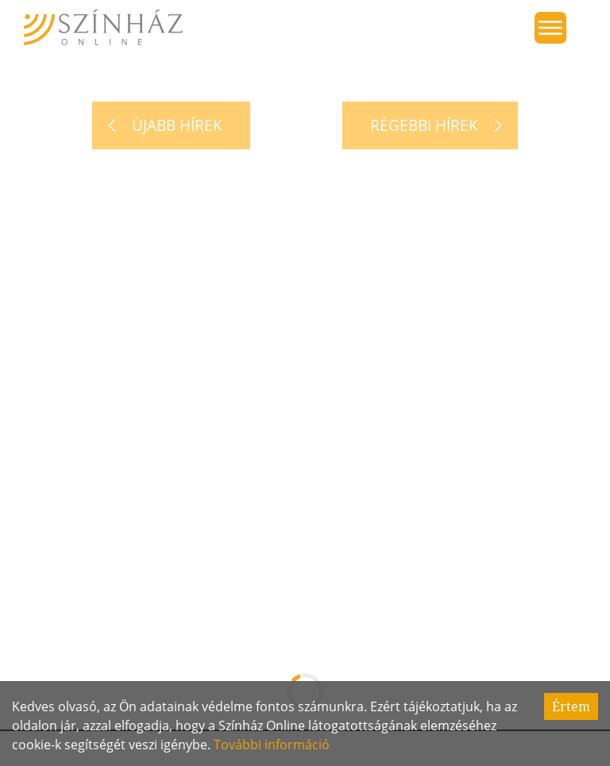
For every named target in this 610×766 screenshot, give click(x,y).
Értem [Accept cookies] (571, 706)
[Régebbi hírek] (430, 125)
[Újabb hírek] (171, 125)
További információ (272, 744)
